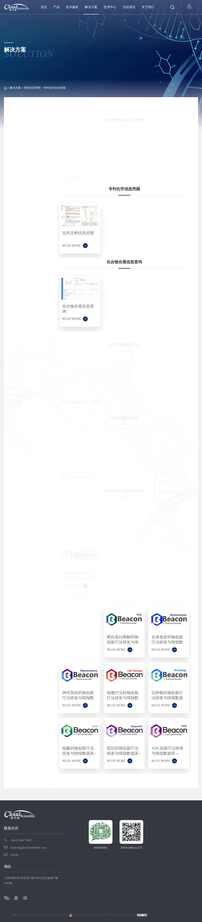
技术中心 (110, 7)
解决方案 (91, 7)
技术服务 (72, 7)
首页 (44, 7)
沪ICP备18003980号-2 (55, 915)
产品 (56, 7)
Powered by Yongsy (125, 914)
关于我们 (148, 7)
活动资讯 (129, 7)
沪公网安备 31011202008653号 (89, 915)
